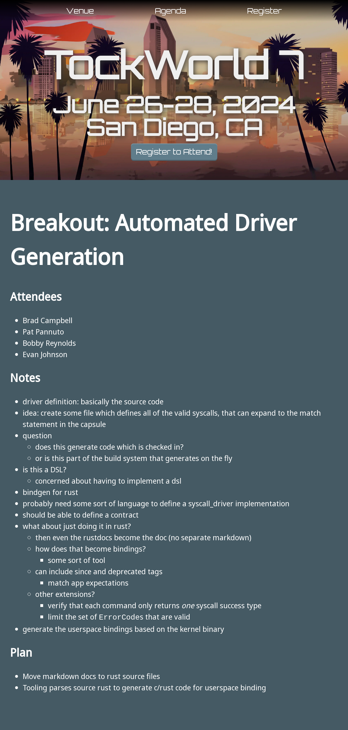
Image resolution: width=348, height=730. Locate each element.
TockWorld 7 (174, 64)
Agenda (170, 10)
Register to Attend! (174, 151)
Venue (80, 10)
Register (264, 10)
